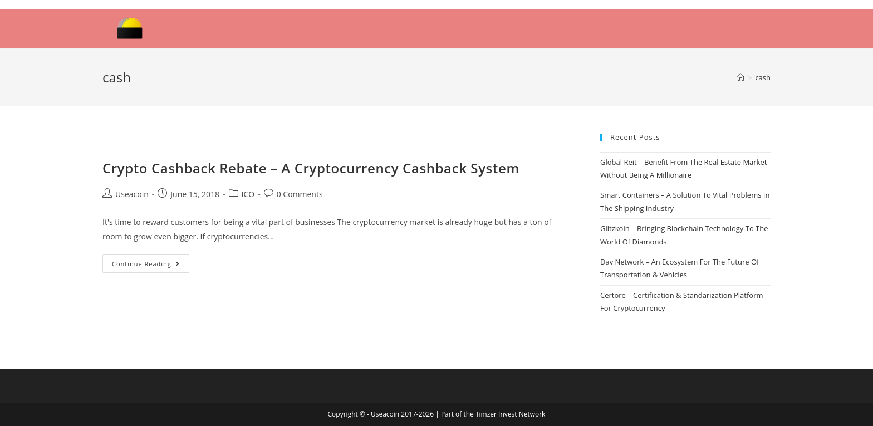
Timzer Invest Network (510, 414)
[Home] (740, 77)
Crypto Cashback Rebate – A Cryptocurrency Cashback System (310, 168)
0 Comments (300, 194)
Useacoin (132, 194)
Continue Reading (146, 263)
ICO (248, 194)
